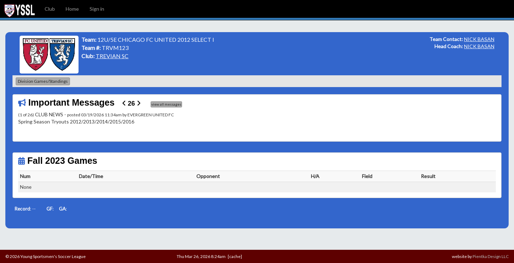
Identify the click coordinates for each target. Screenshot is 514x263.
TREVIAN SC (112, 55)
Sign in (97, 9)
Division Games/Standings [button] (43, 81)
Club (50, 9)
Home (72, 9)
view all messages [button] (166, 104)
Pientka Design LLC (491, 256)
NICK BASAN (479, 39)
